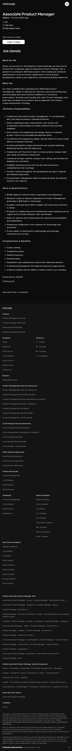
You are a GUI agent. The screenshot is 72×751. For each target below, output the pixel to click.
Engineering (7, 513)
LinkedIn (41, 347)
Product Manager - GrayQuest (15, 649)
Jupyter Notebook (10, 547)
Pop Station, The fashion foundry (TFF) (36, 668)
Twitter (40, 342)
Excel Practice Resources (13, 465)
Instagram (42, 356)
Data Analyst (8, 485)
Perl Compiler (8, 583)
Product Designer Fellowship (14, 323)
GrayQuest (14, 668)
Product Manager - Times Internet (44, 644)
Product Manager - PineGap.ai (15, 609)
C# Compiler (41, 518)
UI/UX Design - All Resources (14, 446)
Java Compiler (42, 504)
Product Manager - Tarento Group (53, 640)
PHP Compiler (8, 560)
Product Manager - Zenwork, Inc (16, 644)
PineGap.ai (34, 687)
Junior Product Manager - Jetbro (16, 626)
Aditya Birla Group (57, 682)
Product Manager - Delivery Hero (44, 626)
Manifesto (7, 347)
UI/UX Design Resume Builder (15, 442)
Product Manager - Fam (12, 658)
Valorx (5, 707)
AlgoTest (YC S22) (61, 687)
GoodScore (32, 673)
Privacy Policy (8, 356)
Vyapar (6, 673)
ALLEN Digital (22, 687)
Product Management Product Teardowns (19, 404)
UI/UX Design (8, 480)
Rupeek (24, 677)
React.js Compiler (43, 532)
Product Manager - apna (47, 605)
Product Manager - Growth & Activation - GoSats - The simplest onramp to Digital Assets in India (36, 615)
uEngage (57, 668)
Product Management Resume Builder (18, 413)
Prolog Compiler (9, 579)
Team (5, 342)
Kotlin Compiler (9, 565)
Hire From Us (8, 351)
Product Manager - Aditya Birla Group (49, 600)
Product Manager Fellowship (14, 318)
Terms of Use (8, 361)
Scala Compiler (9, 574)
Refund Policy (8, 365)
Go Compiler (8, 551)
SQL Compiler (41, 527)
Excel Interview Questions (13, 461)
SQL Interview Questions (13, 456)
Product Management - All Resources (18, 418)
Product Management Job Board (16, 408)
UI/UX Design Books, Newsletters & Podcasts (21, 432)
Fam (17, 677)
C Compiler (40, 509)
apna (23, 673)
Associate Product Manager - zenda (17, 600)
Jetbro (41, 673)
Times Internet (9, 687)
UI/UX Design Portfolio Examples (16, 428)
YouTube (41, 351)
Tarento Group (52, 673)
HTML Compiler (42, 536)
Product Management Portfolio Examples (19, 395)
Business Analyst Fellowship (14, 332)
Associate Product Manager (14, 697)
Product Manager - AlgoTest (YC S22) (17, 635)
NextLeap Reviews (10, 380)
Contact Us (7, 370)
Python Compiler (42, 499)
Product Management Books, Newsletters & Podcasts (24, 399)
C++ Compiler (41, 513)
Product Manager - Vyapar (13, 630)
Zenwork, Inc (8, 677)
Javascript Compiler (44, 523)
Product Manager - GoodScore (38, 630)
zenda (5, 668)
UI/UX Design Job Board (13, 437)
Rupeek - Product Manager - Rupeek (18, 621)
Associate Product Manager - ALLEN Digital (20, 640)
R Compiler (7, 556)
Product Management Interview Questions (20, 390)
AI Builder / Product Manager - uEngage (51, 621)
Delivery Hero (45, 687)
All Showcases (8, 489)
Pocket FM (15, 673)
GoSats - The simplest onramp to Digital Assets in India (25, 682)
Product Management (11, 476)
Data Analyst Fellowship (12, 327)
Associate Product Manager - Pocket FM (19, 605)
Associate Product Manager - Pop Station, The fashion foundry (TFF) (30, 654)
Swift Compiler (8, 570)
